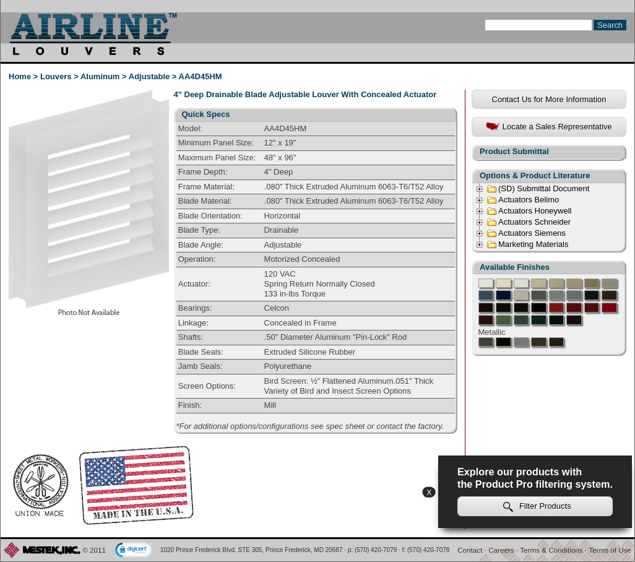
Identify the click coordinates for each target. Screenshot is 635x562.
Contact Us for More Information (549, 99)
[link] (133, 551)
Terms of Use (610, 550)
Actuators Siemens (526, 233)
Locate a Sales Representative (549, 127)
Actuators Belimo (522, 200)
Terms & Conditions (551, 550)
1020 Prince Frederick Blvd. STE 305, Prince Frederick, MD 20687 (251, 550)
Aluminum (100, 76)
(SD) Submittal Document (537, 189)
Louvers (56, 76)
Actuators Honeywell (529, 211)
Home (20, 76)
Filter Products (537, 506)
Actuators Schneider (528, 222)
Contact (469, 550)
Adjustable (149, 76)
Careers (501, 550)
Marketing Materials (527, 244)
